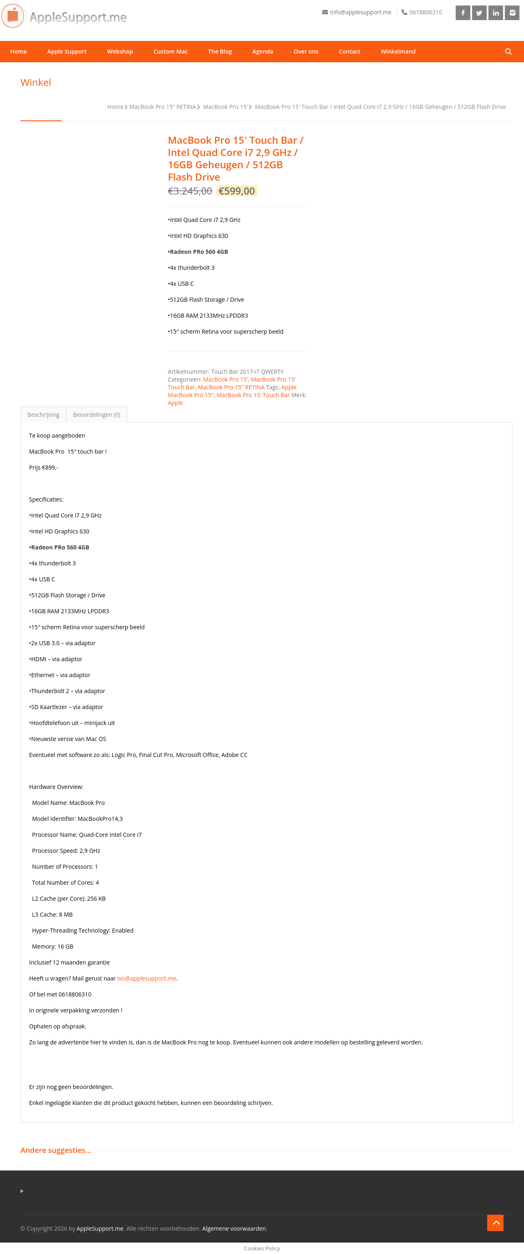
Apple (175, 403)
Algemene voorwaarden (234, 1228)
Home (18, 51)
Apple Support (67, 51)
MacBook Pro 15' (225, 107)
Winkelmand (398, 51)
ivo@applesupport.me (146, 978)
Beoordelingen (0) (96, 414)
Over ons (306, 51)
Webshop (120, 51)
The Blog (220, 51)
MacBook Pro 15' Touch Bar (253, 395)
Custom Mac (171, 51)
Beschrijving (43, 414)
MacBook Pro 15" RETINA (162, 107)
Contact (349, 51)
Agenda (263, 51)
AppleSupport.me (100, 1228)
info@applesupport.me (360, 12)
